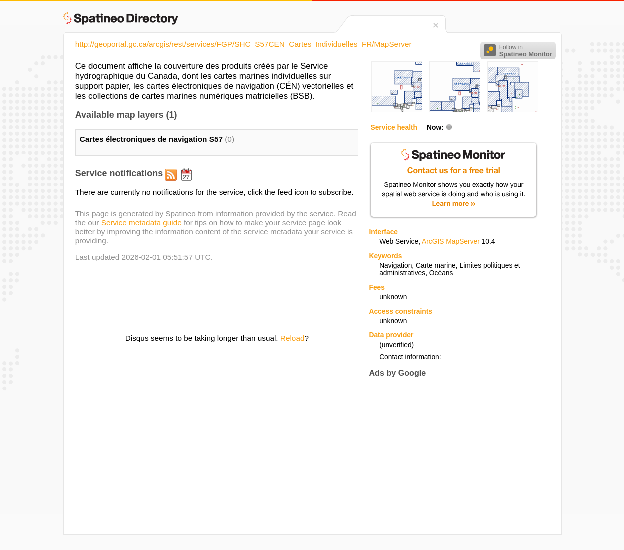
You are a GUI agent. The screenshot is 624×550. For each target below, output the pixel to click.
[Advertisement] (453, 456)
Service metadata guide (141, 222)
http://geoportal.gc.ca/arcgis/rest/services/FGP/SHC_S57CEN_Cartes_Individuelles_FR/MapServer (243, 44)
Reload (292, 338)
